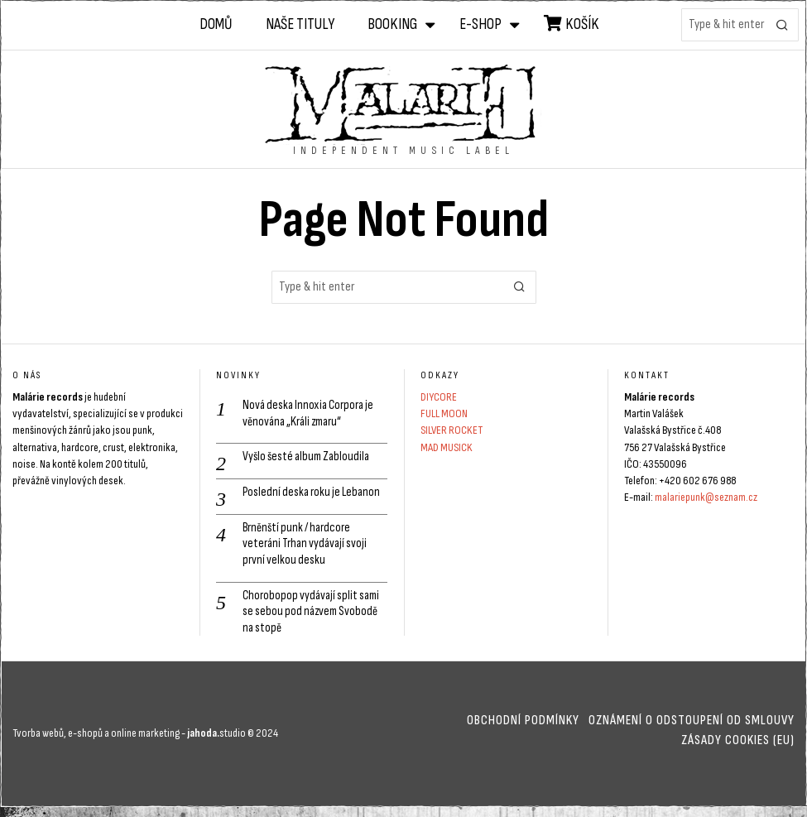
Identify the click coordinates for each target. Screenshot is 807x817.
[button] (782, 24)
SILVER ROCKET (451, 430)
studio (215, 742)
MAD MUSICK (446, 447)
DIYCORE (438, 397)
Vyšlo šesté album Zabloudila (309, 459)
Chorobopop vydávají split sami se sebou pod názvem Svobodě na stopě (314, 619)
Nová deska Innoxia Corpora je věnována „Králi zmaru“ (311, 413)
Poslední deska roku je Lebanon (314, 494)
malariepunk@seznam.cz (706, 497)
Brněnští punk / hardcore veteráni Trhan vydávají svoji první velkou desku (307, 548)
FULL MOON (444, 413)
